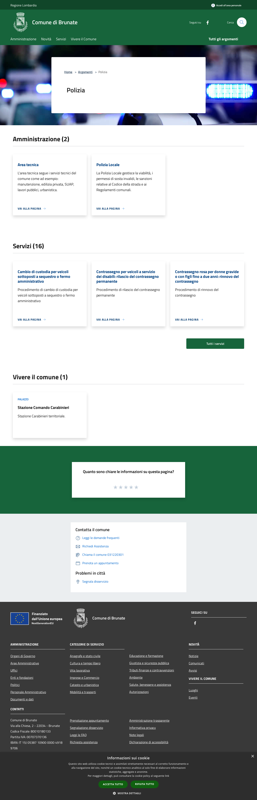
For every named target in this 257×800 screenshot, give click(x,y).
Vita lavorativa (80, 670)
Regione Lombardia (23, 5)
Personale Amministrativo (28, 692)
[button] (128, 793)
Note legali (136, 734)
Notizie (193, 656)
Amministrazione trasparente (149, 720)
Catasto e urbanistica (84, 684)
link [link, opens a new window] (167, 776)
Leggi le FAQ (78, 734)
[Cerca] (242, 22)
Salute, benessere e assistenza (150, 684)
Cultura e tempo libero (85, 663)
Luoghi (193, 690)
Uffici (13, 670)
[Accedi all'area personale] (226, 5)
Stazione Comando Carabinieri (43, 407)
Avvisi (193, 670)
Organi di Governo (22, 656)
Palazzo (23, 399)
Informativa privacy (142, 727)
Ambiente (136, 677)
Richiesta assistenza (84, 742)
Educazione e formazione (146, 655)
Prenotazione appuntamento (89, 720)
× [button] (252, 756)
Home (68, 72)
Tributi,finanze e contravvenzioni (151, 670)
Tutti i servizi (215, 343)
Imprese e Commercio (84, 677)
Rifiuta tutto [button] (144, 784)
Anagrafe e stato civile (85, 656)
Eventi (193, 697)
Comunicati (196, 663)
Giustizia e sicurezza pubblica (149, 663)
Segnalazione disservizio (86, 727)
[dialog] (128, 776)
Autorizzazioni (139, 691)
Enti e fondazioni (21, 677)
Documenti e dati (22, 699)
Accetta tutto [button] (113, 784)
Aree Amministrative (24, 663)
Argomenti (85, 72)
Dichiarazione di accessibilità (148, 742)
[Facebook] (206, 22)
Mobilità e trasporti (83, 692)
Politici (15, 684)
